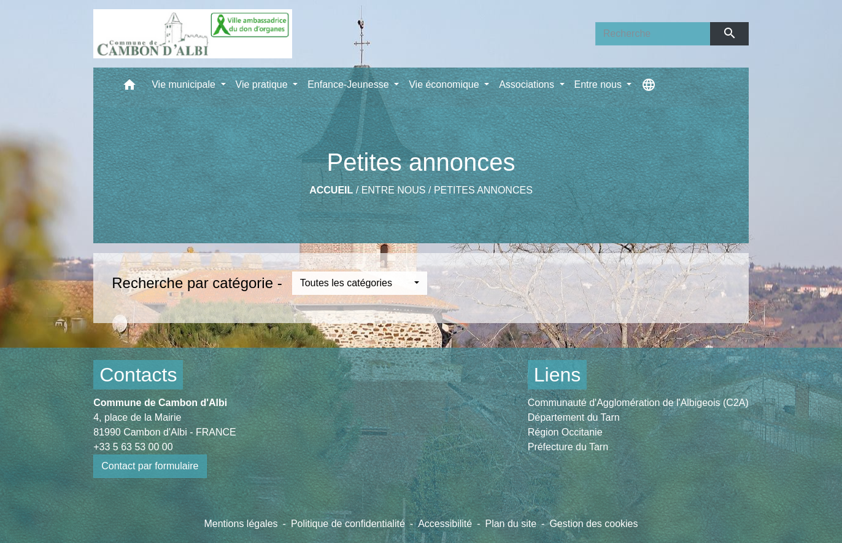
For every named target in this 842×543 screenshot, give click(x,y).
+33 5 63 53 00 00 (132, 447)
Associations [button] (528, 84)
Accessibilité (445, 523)
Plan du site (510, 523)
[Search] (653, 33)
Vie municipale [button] (185, 84)
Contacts (138, 375)
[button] (129, 87)
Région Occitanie (565, 432)
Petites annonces (483, 190)
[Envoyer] (729, 33)
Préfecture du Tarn (568, 447)
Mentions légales (240, 523)
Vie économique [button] (445, 84)
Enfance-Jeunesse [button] (349, 84)
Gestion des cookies (593, 523)
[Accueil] (192, 33)
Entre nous (393, 190)
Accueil (331, 190)
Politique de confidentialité (348, 523)
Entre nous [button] (599, 84)
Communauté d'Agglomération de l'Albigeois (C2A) (638, 402)
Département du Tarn (574, 417)
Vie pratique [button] (263, 84)
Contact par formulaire (149, 466)
